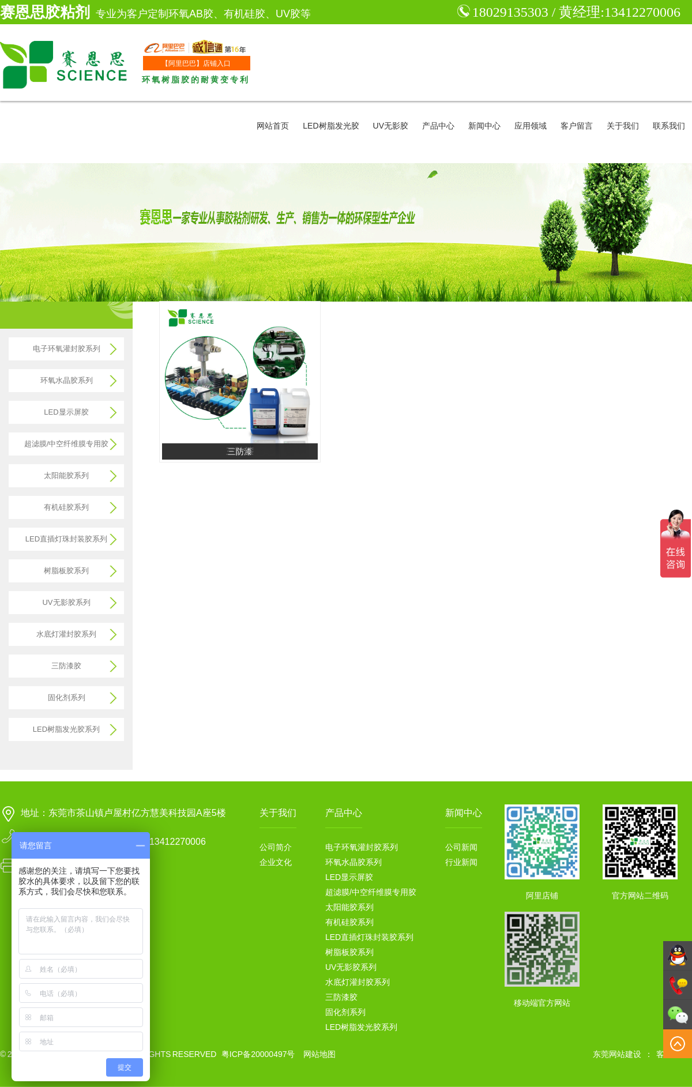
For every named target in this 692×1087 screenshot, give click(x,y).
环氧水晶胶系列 (66, 380)
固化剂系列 (66, 697)
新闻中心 (484, 125)
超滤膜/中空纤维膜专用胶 (66, 443)
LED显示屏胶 (66, 412)
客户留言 (577, 125)
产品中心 (438, 125)
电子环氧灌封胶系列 (66, 348)
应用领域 (530, 125)
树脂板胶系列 (66, 570)
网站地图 (319, 1054)
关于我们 (623, 125)
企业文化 (276, 862)
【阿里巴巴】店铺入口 (196, 63)
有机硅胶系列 (66, 507)
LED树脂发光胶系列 (66, 729)
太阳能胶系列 (66, 475)
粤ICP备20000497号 (258, 1054)
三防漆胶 (66, 665)
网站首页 (273, 125)
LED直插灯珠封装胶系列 (66, 539)
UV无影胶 (390, 125)
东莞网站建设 (617, 1054)
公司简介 (276, 847)
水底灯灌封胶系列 (66, 634)
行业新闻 (461, 862)
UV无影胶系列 (66, 602)
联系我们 (669, 125)
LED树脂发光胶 (331, 125)
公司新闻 (461, 847)
